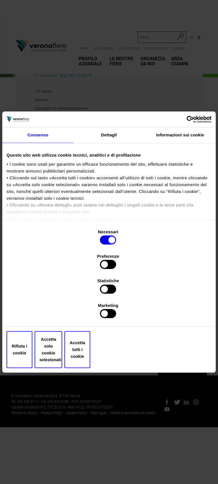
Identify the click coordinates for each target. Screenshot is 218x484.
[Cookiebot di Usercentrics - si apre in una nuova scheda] (186, 163)
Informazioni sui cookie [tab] (180, 179)
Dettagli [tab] (109, 179)
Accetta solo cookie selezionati (109, 313)
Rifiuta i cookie (40, 312)
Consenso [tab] (38, 179)
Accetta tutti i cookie (178, 312)
